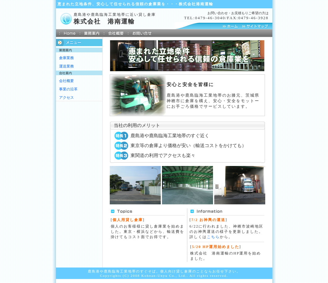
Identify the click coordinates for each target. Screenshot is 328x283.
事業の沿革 (68, 89)
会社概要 (66, 81)
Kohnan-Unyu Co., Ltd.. (164, 275)
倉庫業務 (66, 58)
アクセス (66, 97)
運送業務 (66, 66)
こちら (213, 237)
